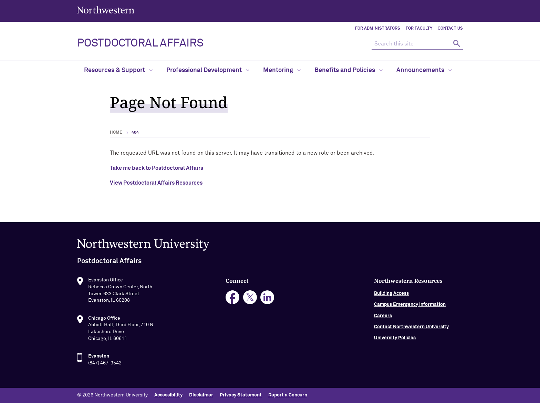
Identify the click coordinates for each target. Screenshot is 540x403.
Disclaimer (201, 395)
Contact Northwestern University (411, 334)
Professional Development (207, 70)
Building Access (391, 300)
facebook (233, 305)
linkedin (267, 305)
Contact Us (450, 29)
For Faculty (419, 29)
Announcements (424, 70)
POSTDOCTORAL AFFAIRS (140, 43)
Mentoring (282, 70)
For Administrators (377, 29)
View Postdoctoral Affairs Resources (156, 183)
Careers (383, 323)
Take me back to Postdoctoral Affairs (156, 168)
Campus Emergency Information (410, 312)
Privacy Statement (241, 395)
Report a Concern (287, 395)
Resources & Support (118, 70)
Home (116, 133)
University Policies (395, 345)
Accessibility (168, 395)
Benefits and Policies (348, 70)
